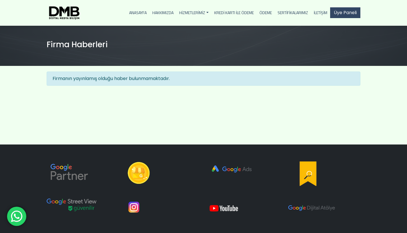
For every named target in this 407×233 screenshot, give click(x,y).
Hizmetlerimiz (192, 13)
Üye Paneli (345, 12)
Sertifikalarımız (293, 13)
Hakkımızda (163, 13)
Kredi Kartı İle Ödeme (234, 13)
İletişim (320, 13)
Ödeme (265, 13)
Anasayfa (138, 13)
